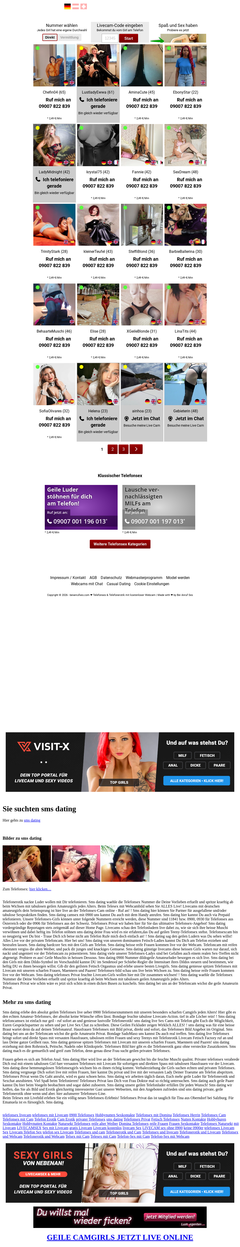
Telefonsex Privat (137, 1119)
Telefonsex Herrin (186, 1115)
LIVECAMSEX (29, 1128)
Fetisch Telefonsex (165, 1119)
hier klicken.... (40, 889)
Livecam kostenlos (107, 1128)
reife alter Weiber (104, 1124)
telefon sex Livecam (58, 1132)
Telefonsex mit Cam (18, 1119)
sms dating (32, 820)
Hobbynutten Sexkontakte (115, 1115)
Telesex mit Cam (103, 1136)
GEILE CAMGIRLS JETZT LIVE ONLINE (120, 1237)
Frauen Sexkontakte (184, 1124)
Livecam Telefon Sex (25, 1132)
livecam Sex (132, 1128)
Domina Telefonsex (134, 1124)
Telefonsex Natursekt (216, 1124)
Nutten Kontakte (193, 1119)
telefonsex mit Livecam (50, 1115)
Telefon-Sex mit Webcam (170, 1136)
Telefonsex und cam (90, 1132)
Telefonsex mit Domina (154, 1115)
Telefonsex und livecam (160, 1132)
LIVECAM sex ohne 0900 (162, 1128)
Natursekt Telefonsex (74, 1124)
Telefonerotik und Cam (123, 1132)
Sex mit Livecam (55, 1128)
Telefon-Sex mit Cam (133, 1136)
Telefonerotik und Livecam (200, 1132)
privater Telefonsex (90, 1119)
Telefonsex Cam (213, 1115)
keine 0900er (193, 1128)
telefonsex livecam (17, 1115)
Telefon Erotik (45, 1119)
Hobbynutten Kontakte (39, 1124)
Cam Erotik (66, 1119)
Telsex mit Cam (77, 1136)
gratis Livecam (80, 1128)
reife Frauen (159, 1124)
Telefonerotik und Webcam (44, 1136)
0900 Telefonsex (81, 1115)
